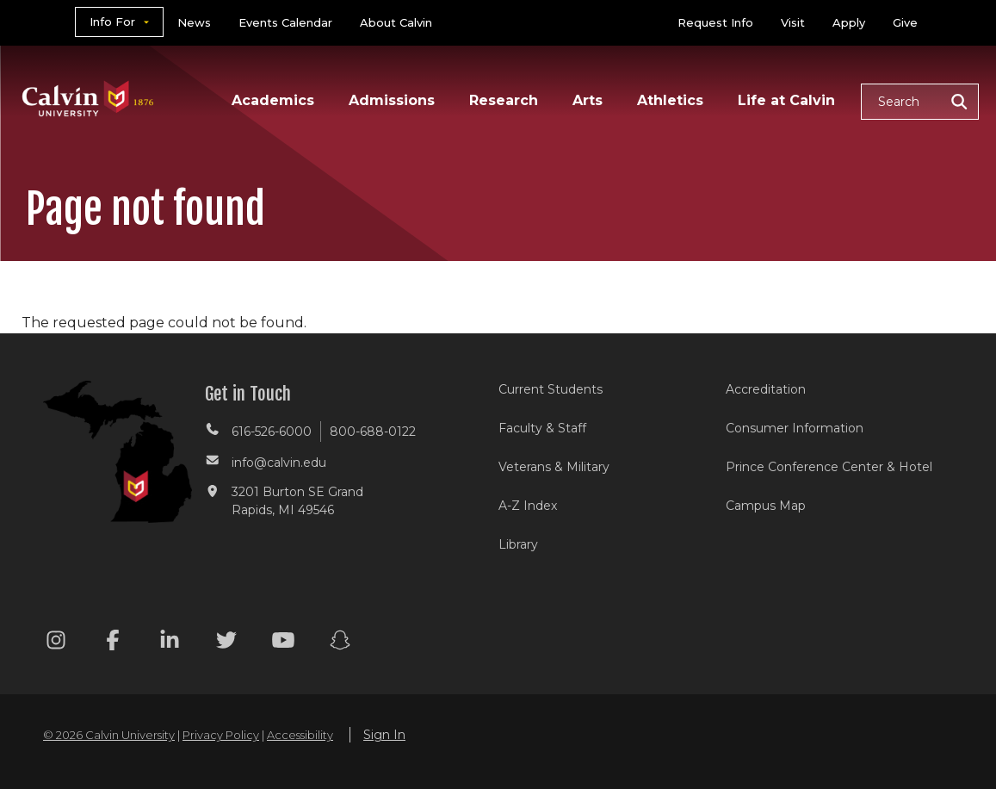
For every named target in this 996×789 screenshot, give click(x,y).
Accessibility (300, 735)
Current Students (550, 389)
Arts (587, 100)
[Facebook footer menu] (113, 643)
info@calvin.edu (279, 462)
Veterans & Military (553, 467)
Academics (273, 100)
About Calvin (396, 22)
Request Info (715, 22)
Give (905, 22)
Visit (793, 22)
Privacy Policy (220, 735)
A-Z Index (527, 505)
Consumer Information (794, 428)
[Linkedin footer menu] (169, 643)
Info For (112, 21)
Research (503, 100)
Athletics (670, 100)
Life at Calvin (786, 100)
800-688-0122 (373, 431)
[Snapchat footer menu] (340, 643)
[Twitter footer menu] (226, 643)
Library (518, 544)
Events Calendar (285, 22)
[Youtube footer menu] (283, 643)
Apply (848, 22)
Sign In (384, 734)
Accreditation (766, 389)
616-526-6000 (272, 431)
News (194, 22)
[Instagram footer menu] (56, 643)
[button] (920, 102)
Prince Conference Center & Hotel (829, 467)
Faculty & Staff (542, 428)
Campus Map (766, 505)
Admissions (392, 100)
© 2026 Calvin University (109, 735)
